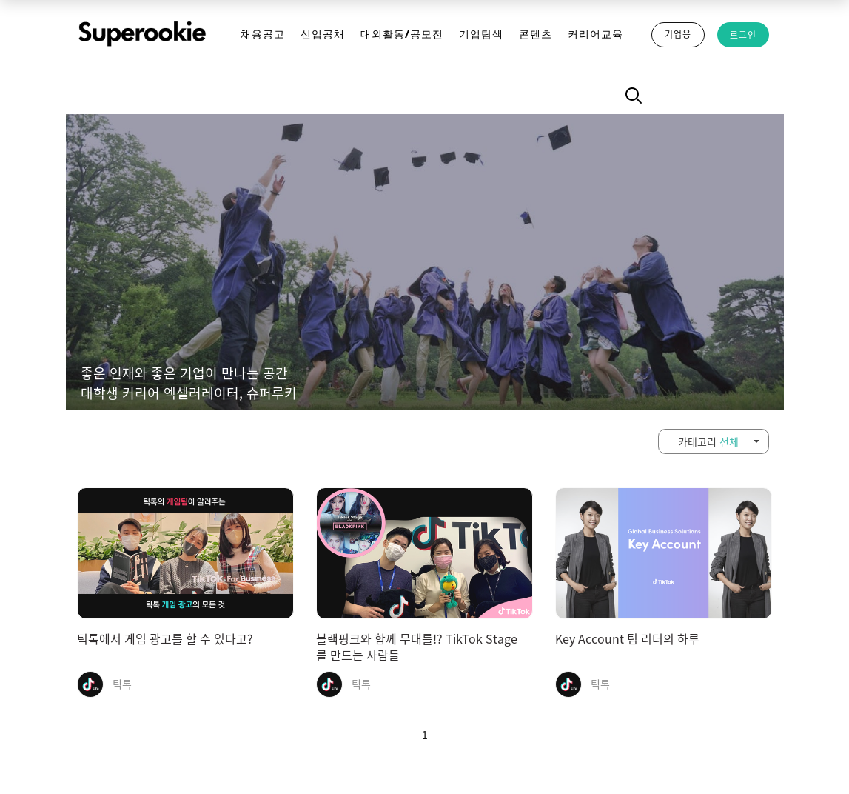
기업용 (678, 34)
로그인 (743, 34)
